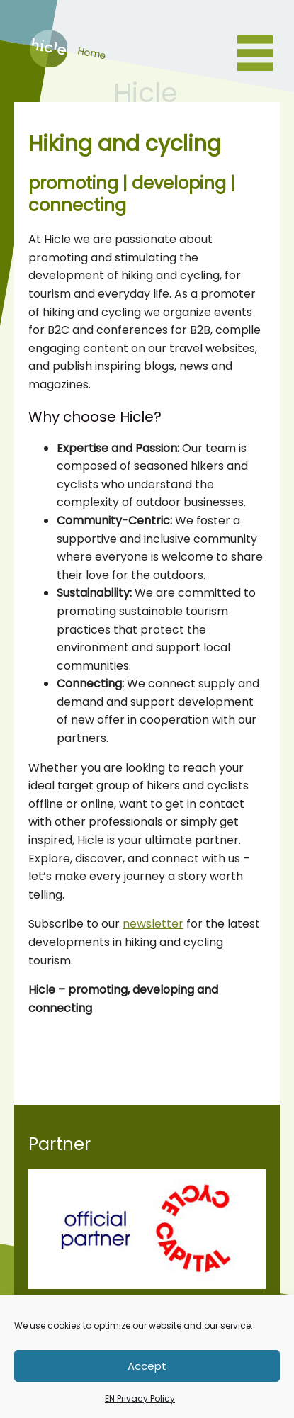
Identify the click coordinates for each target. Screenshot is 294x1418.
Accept (147, 1365)
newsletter (153, 924)
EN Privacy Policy (140, 1398)
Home (46, 63)
